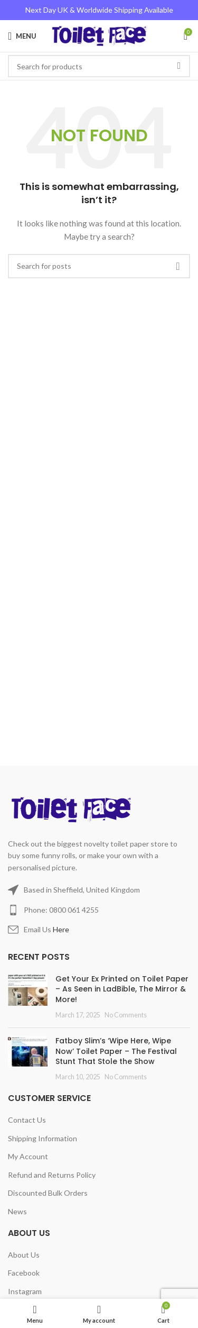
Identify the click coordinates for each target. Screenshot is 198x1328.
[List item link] (99, 910)
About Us (24, 1254)
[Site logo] (99, 35)
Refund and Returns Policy (52, 1174)
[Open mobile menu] (22, 36)
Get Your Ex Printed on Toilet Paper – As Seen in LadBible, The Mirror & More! (121, 989)
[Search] (99, 266)
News (17, 1211)
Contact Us (27, 1119)
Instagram (25, 1291)
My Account (28, 1156)
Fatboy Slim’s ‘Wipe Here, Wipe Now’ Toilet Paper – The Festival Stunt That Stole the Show (116, 1051)
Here (61, 929)
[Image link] (73, 808)
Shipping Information (42, 1138)
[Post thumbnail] (28, 997)
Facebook (24, 1272)
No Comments (126, 1015)
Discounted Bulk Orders (48, 1192)
